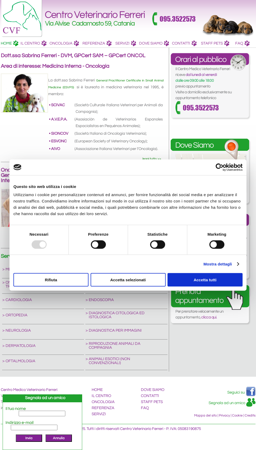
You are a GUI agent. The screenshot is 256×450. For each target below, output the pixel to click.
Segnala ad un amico (227, 403)
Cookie (237, 415)
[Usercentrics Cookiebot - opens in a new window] (219, 167)
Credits (250, 415)
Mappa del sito (205, 415)
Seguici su (236, 392)
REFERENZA (97, 43)
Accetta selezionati (128, 280)
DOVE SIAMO (154, 43)
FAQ (242, 43)
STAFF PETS (215, 43)
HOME (9, 43)
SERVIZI (125, 43)
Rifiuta (51, 280)
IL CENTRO (34, 43)
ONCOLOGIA (64, 43)
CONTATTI (184, 43)
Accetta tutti (205, 280)
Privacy (224, 415)
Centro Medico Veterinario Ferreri (29, 390)
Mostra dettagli (217, 264)
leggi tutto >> (151, 159)
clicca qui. (209, 317)
